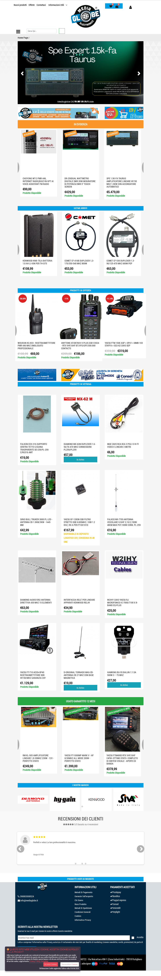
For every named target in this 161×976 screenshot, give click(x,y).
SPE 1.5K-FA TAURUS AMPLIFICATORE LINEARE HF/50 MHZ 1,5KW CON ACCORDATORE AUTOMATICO (122, 182)
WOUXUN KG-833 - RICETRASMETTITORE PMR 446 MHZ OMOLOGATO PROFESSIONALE (36, 345)
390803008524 (27, 896)
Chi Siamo (79, 900)
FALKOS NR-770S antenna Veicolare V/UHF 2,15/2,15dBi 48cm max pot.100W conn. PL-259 (124, 522)
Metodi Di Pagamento (83, 892)
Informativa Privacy (83, 919)
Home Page (23, 37)
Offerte (32, 4)
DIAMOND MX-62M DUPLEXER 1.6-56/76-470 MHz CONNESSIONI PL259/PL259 (79, 446)
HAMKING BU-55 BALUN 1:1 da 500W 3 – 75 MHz (121, 674)
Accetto (140, 937)
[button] (75, 101)
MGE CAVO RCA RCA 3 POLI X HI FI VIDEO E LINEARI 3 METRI (123, 445)
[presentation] (23, 73)
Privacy (49, 942)
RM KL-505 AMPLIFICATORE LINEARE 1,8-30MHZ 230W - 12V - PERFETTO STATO (38, 758)
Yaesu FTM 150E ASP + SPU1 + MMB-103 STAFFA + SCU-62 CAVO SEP (124, 344)
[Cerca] (41, 31)
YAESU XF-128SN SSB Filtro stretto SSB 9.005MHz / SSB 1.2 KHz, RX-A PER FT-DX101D (79, 522)
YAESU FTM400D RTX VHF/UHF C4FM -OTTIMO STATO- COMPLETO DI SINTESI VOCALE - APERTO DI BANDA (122, 759)
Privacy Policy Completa (38, 961)
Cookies (78, 915)
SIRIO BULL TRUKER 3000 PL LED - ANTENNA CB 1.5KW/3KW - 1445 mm (36, 522)
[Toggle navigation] (18, 31)
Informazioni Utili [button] (56, 4)
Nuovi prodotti (20, 4)
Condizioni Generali (83, 911)
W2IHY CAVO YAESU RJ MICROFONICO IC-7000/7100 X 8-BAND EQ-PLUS (122, 602)
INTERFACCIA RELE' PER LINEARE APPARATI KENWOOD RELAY (79, 601)
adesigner (86, 963)
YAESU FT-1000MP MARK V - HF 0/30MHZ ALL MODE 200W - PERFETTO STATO (79, 758)
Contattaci (41, 4)
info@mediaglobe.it (29, 900)
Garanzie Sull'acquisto (84, 896)
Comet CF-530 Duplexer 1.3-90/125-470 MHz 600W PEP (121, 262)
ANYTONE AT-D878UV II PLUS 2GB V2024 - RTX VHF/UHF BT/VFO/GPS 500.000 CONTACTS (80, 345)
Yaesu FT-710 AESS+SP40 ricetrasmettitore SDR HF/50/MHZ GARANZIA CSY (33, 675)
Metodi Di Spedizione (83, 907)
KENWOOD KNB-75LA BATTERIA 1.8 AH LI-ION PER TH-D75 (37, 262)
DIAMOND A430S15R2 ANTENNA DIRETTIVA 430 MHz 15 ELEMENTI (36, 601)
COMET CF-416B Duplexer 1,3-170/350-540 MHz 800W (79, 262)
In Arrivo (80, 459)
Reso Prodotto (80, 904)
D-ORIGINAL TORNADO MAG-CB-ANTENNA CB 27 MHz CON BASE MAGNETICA (79, 675)
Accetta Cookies (51, 964)
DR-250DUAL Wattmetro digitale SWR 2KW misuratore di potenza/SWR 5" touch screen (80, 182)
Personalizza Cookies (70, 964)
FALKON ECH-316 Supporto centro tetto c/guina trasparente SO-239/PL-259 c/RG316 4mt (34, 448)
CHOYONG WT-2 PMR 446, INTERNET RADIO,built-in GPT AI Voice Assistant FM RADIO (38, 181)
